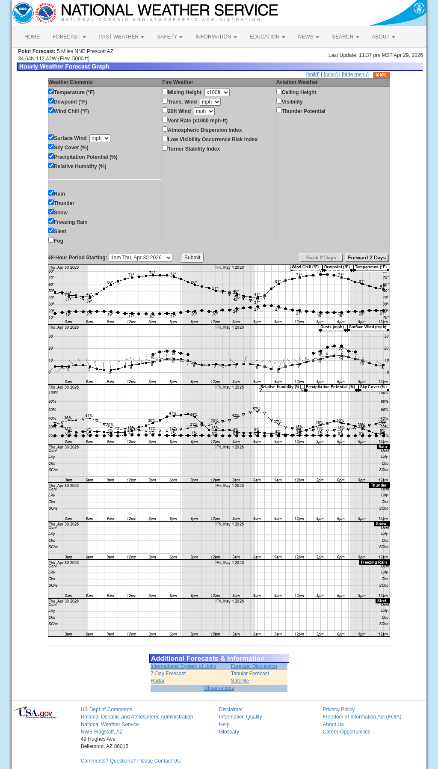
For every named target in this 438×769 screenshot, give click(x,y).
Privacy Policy (339, 710)
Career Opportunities (346, 732)
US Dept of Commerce (107, 710)
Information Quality (240, 717)
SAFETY (170, 37)
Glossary (229, 732)
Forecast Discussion (254, 666)
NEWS (308, 37)
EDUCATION (267, 37)
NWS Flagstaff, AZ (102, 732)
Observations (219, 688)
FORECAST (69, 37)
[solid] (313, 74)
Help (224, 724)
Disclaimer (231, 710)
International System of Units (183, 666)
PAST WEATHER (121, 37)
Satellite (240, 681)
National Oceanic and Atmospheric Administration (137, 717)
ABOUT (383, 37)
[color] (331, 74)
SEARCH (345, 37)
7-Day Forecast (168, 674)
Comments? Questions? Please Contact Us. (131, 761)
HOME (32, 37)
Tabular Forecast (250, 674)
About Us (333, 724)
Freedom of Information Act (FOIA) (362, 717)
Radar (158, 681)
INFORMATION (216, 37)
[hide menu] (355, 74)
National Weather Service (110, 724)
